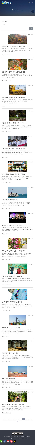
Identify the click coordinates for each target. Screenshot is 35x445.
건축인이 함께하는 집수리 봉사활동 (12, 276)
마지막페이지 (17, 421)
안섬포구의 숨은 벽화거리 (9, 379)
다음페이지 (31, 419)
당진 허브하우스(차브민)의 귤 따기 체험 (13, 404)
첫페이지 (3, 419)
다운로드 (12, 55)
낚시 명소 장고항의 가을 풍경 (10, 200)
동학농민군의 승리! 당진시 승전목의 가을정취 (15, 46)
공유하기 (32, 11)
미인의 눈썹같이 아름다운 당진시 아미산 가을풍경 (16, 123)
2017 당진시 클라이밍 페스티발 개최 (12, 302)
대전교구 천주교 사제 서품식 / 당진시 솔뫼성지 (15, 148)
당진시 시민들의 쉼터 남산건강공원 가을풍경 (14, 97)
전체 (4, 24)
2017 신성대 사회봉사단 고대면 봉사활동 (13, 174)
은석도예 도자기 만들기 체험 (10, 353)
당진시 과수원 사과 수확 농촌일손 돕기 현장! (14, 72)
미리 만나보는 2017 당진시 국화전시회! (13, 251)
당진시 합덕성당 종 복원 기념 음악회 (12, 225)
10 (28, 419)
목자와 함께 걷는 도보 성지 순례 (11, 327)
